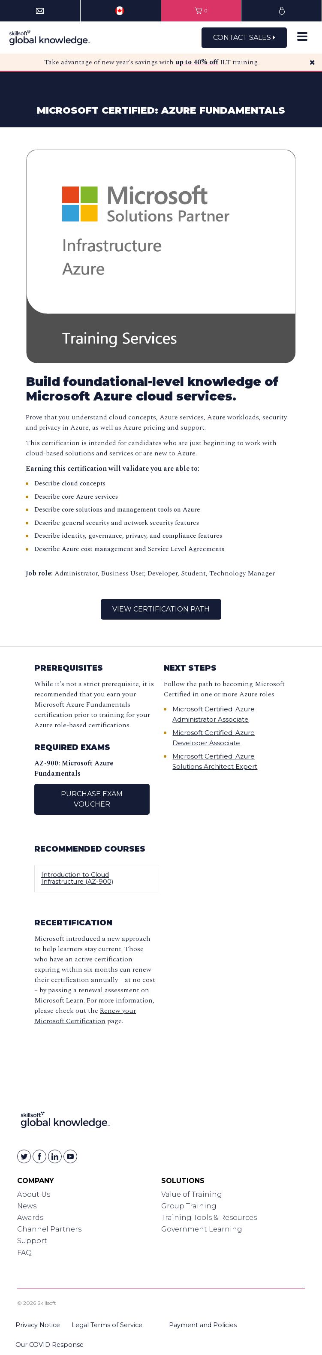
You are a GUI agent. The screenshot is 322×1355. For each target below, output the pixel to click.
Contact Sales (244, 37)
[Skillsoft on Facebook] (39, 1156)
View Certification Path (161, 609)
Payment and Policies (203, 1325)
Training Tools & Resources (209, 1217)
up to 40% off (196, 62)
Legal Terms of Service (107, 1325)
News (26, 1206)
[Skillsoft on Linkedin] (55, 1156)
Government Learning (201, 1229)
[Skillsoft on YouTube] (70, 1156)
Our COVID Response (49, 1345)
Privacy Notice (37, 1325)
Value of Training (191, 1194)
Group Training (189, 1206)
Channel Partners (49, 1229)
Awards (30, 1217)
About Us (33, 1194)
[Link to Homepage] (65, 1121)
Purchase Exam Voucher (92, 799)
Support (32, 1241)
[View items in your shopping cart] (201, 10)
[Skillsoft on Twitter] (24, 1156)
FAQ (24, 1253)
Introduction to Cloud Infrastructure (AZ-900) (77, 878)
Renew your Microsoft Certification (85, 1016)
